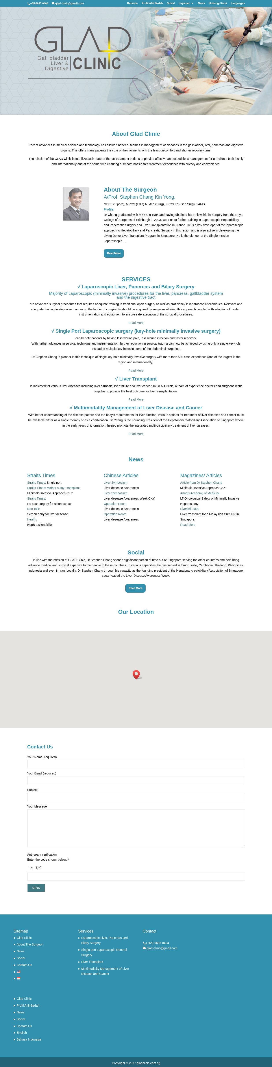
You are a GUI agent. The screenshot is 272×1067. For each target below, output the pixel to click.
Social (21, 958)
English (22, 1032)
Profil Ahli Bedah (152, 3)
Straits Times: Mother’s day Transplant (53, 488)
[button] (138, 674)
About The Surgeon (30, 944)
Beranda (132, 3)
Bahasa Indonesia (29, 1039)
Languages (238, 3)
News (201, 3)
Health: (32, 519)
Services (85, 931)
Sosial (171, 3)
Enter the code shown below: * (48, 859)
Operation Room (115, 504)
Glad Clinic (24, 938)
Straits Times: (36, 482)
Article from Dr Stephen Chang (201, 482)
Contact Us (24, 965)
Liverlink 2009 (189, 509)
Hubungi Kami (218, 3)
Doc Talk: (33, 509)
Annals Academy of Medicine (200, 493)
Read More (113, 253)
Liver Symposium (115, 482)
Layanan (184, 3)
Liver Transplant (92, 962)
